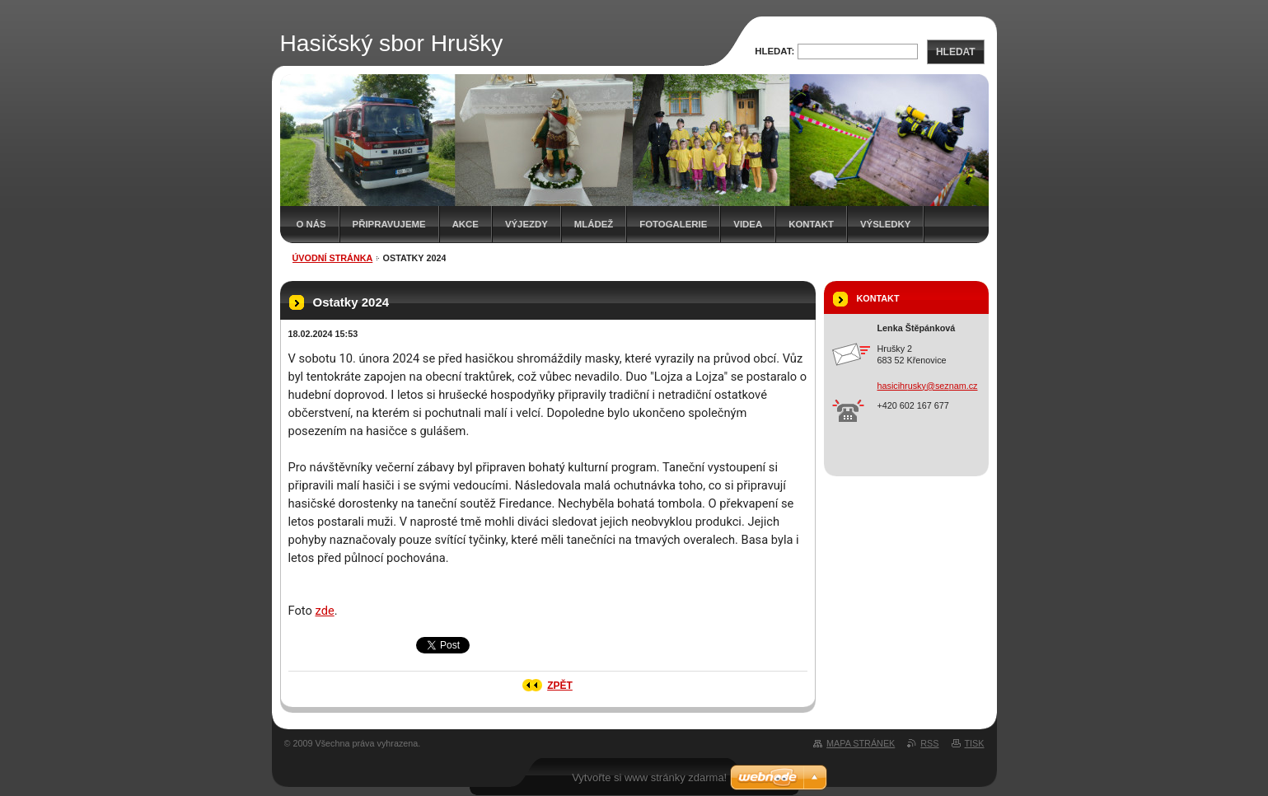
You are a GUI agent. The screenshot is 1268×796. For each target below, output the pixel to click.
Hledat (956, 52)
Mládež (593, 224)
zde (324, 610)
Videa (747, 224)
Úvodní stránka (332, 258)
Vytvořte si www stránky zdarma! (649, 777)
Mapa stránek (860, 743)
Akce (465, 224)
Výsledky (885, 224)
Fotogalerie (673, 224)
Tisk (975, 743)
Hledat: (774, 51)
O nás (311, 224)
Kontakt (811, 224)
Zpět (560, 685)
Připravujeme (389, 224)
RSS (929, 743)
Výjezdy (526, 224)
